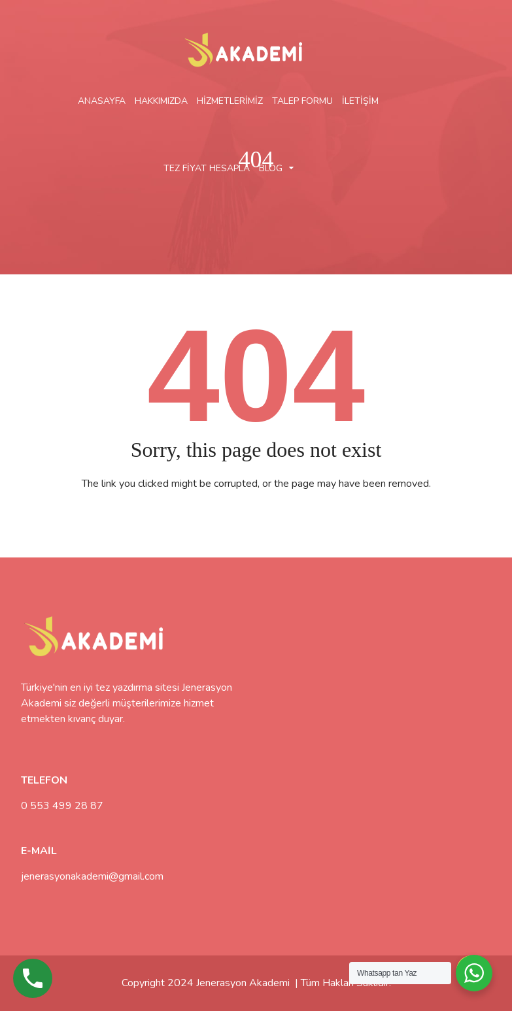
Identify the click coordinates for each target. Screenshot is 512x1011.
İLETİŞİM (360, 101)
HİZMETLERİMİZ (230, 101)
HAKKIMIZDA (161, 101)
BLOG (270, 168)
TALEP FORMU (302, 101)
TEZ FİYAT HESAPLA (206, 168)
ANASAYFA (102, 101)
